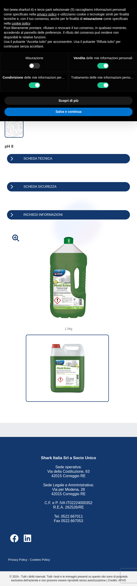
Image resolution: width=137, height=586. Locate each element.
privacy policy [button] (47, 14)
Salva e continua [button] (68, 112)
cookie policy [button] (20, 23)
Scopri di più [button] (69, 101)
